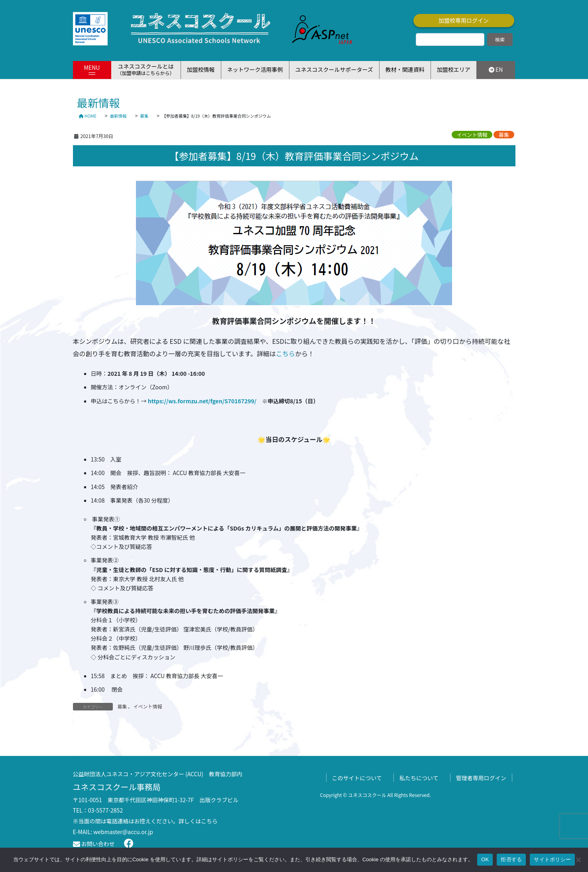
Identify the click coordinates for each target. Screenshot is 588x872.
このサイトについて (357, 778)
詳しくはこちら (198, 821)
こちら (285, 353)
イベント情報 (472, 134)
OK (485, 859)
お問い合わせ (94, 844)
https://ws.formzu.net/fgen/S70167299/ (202, 401)
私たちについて (419, 778)
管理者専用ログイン (481, 778)
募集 (504, 134)
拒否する (511, 859)
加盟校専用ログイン (464, 20)
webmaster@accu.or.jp (123, 832)
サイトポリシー (552, 859)
